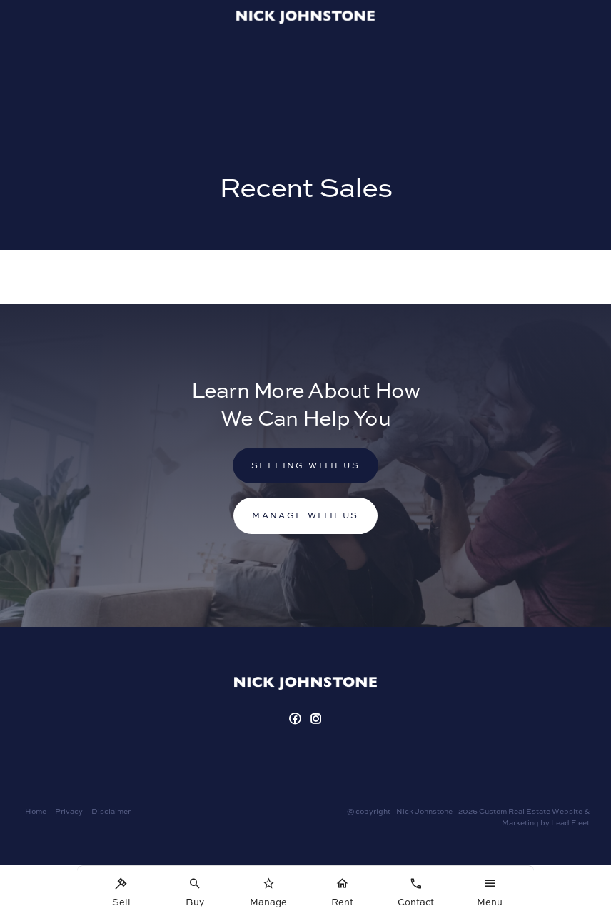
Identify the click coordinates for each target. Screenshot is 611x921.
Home (35, 811)
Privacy (69, 811)
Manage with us (305, 515)
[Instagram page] (317, 719)
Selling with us (305, 465)
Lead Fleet (570, 822)
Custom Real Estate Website (530, 811)
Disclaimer (111, 811)
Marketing (520, 822)
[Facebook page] (297, 719)
